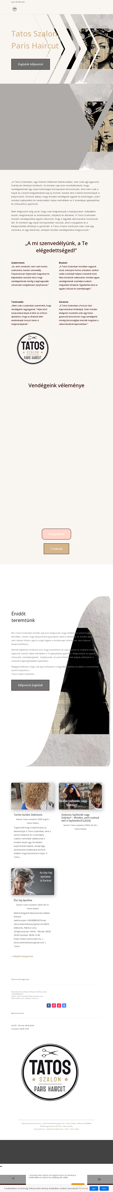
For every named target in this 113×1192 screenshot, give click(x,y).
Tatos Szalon (33, 823)
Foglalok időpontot (30, 64)
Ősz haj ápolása (23, 900)
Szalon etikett (74, 1129)
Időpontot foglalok (30, 685)
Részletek (83, 1188)
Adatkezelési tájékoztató (54, 1129)
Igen (94, 1188)
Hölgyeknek (56, 534)
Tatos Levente (29, 819)
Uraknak (56, 549)
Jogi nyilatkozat (39, 1129)
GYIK (66, 1129)
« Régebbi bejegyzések (22, 956)
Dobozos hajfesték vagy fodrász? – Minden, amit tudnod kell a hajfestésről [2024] (80, 817)
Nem (104, 1188)
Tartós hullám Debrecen (28, 814)
